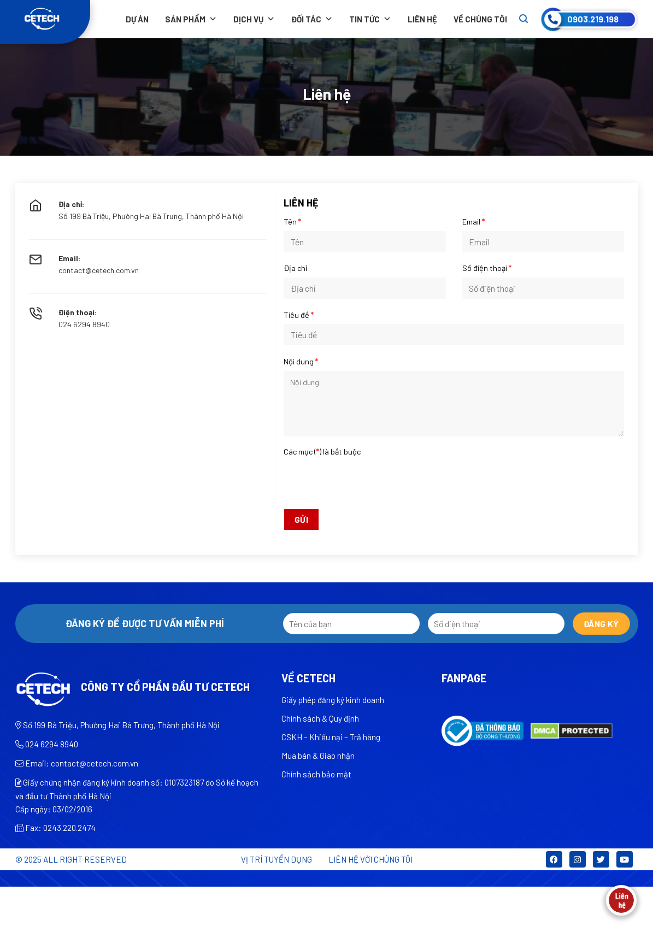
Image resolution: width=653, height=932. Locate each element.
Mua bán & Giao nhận (318, 755)
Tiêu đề (299, 315)
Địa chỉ (295, 268)
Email (473, 221)
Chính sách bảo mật (316, 774)
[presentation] (454, 482)
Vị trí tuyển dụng (276, 859)
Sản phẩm (191, 19)
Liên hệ (422, 19)
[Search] (523, 19)
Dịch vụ (254, 19)
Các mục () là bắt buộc (322, 451)
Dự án (137, 19)
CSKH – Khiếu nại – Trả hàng (330, 737)
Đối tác (312, 19)
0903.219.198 (593, 19)
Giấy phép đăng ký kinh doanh (332, 700)
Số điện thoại (486, 268)
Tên (292, 221)
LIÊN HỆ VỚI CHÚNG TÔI (370, 859)
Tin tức (370, 19)
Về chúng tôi (480, 19)
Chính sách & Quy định (320, 718)
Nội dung (301, 361)
